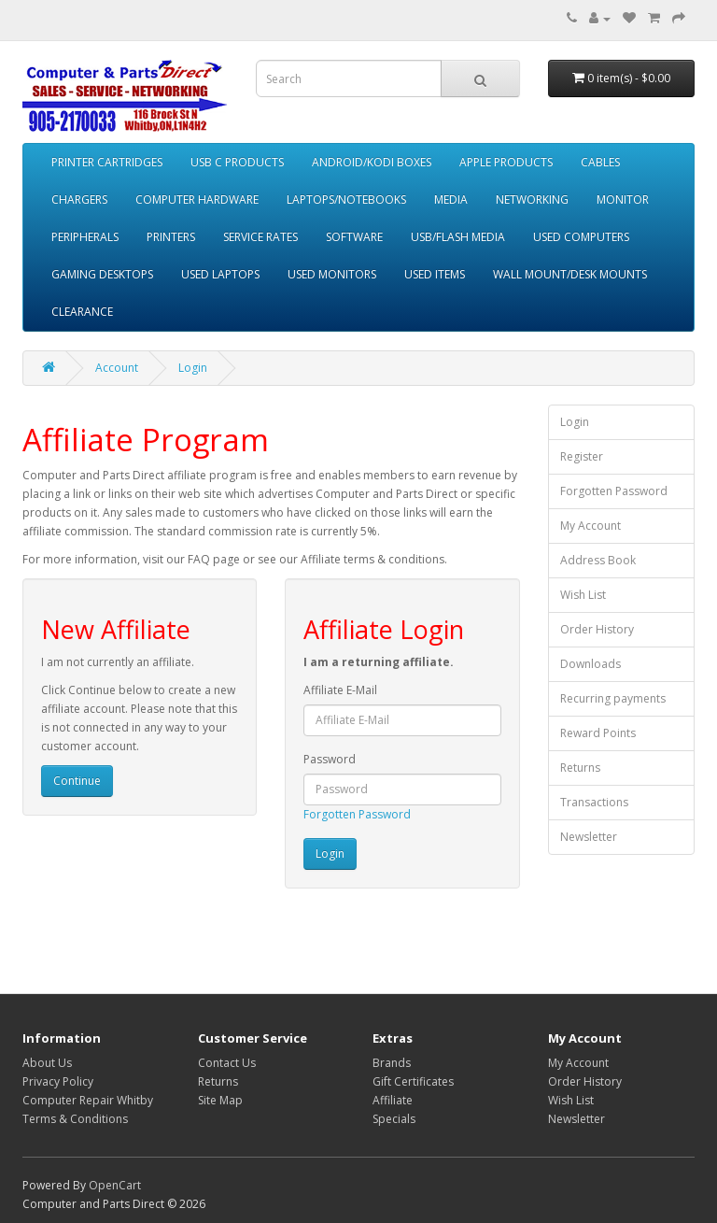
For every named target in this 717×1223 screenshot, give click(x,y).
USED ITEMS (434, 274)
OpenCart (115, 1185)
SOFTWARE (354, 237)
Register (581, 456)
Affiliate (393, 1100)
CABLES (600, 162)
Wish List (583, 595)
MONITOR (623, 199)
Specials (394, 1119)
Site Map (220, 1100)
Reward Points (598, 733)
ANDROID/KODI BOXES (371, 162)
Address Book (598, 560)
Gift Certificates (413, 1081)
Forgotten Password (357, 814)
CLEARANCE (82, 312)
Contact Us (227, 1063)
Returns (580, 767)
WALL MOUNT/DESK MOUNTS (570, 274)
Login (192, 368)
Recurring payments (613, 698)
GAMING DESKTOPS (102, 274)
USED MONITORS (332, 274)
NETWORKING (532, 199)
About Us (47, 1063)
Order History (597, 629)
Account (116, 368)
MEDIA (451, 199)
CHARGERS (79, 199)
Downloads (590, 664)
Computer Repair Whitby (87, 1100)
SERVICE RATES (260, 237)
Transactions (594, 802)
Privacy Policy (57, 1081)
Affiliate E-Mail (340, 690)
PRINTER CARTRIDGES (106, 162)
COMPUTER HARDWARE (197, 199)
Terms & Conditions (75, 1119)
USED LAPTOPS (220, 274)
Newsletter (588, 837)
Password (329, 759)
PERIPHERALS (85, 237)
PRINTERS (171, 237)
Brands (392, 1063)
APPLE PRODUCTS (506, 162)
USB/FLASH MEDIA (458, 237)
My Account (590, 525)
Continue (77, 781)
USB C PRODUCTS (237, 162)
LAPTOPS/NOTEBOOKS (346, 199)
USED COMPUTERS (581, 237)
